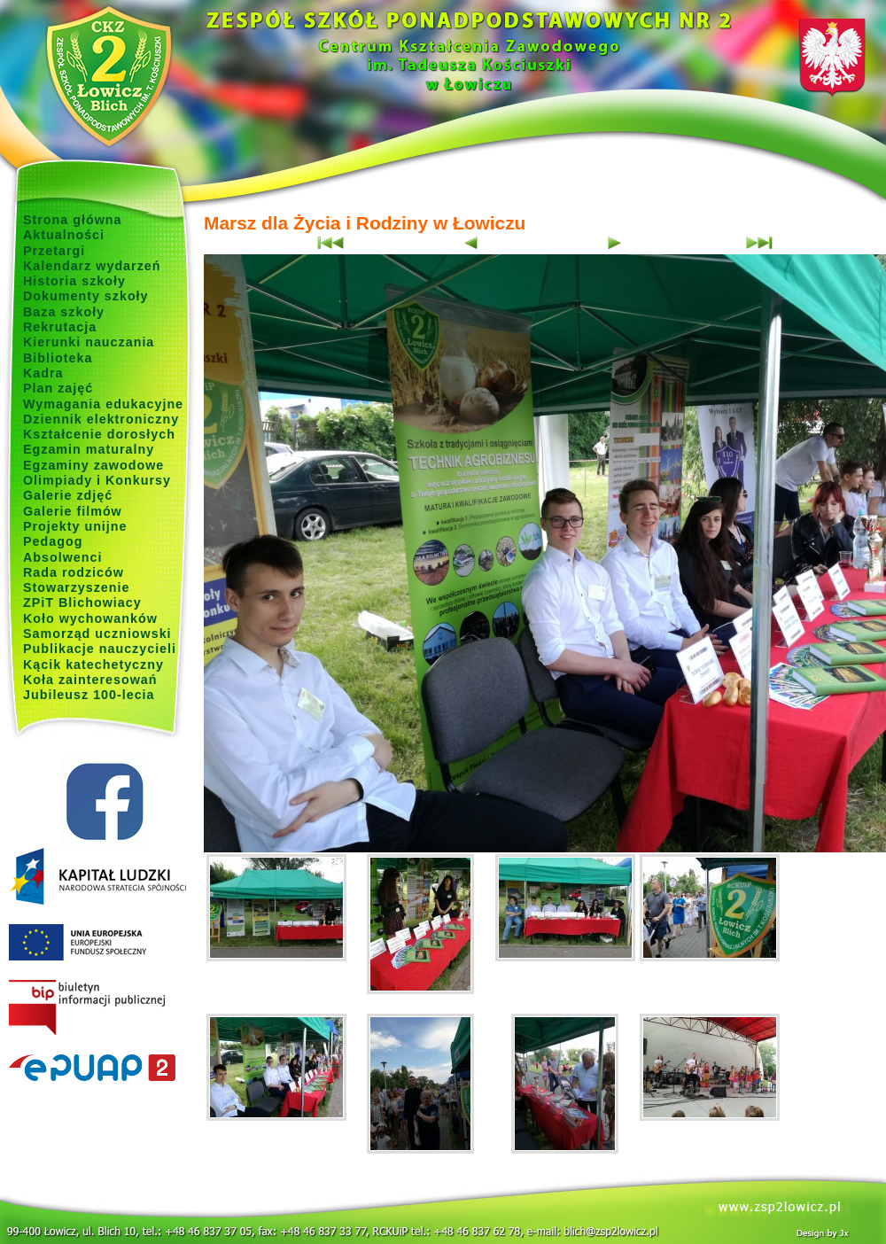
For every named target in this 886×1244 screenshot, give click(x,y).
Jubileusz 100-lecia (89, 695)
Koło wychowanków (90, 618)
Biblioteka (57, 358)
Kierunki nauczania (88, 342)
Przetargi (54, 251)
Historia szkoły (74, 281)
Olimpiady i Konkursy (97, 480)
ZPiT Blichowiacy (82, 602)
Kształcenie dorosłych (99, 434)
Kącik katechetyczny (93, 664)
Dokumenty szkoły (86, 296)
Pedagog (52, 541)
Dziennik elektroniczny (101, 419)
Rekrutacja (60, 327)
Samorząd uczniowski (97, 633)
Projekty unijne (75, 526)
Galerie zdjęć (68, 495)
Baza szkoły (64, 312)
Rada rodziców (73, 572)
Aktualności (64, 235)
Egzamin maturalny (88, 449)
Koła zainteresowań (90, 680)
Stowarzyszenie (76, 587)
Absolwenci (62, 557)
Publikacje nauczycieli (99, 648)
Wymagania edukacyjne (103, 404)
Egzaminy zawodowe (93, 465)
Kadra (43, 373)
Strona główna (72, 220)
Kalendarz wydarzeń (91, 266)
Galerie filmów (72, 511)
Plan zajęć (58, 388)
